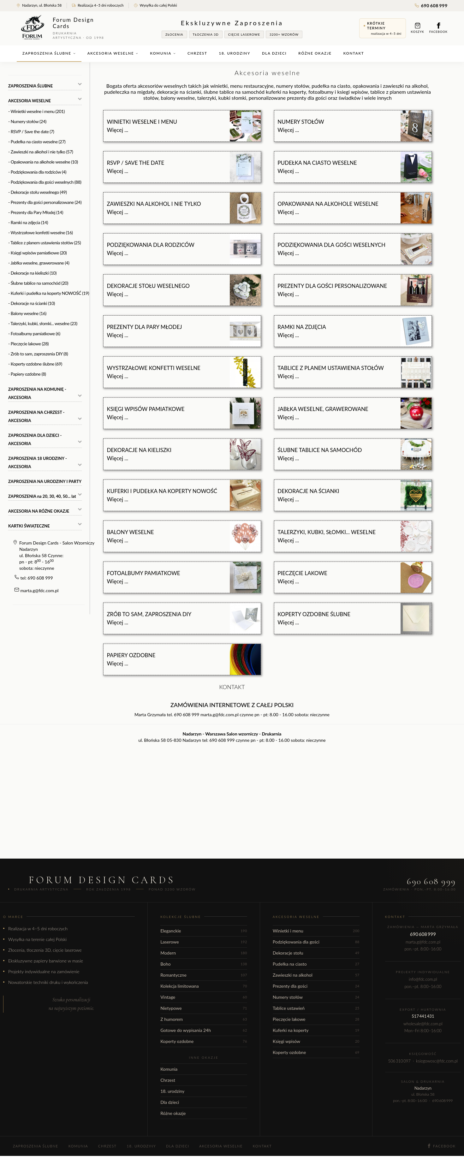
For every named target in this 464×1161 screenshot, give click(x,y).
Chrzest (197, 53)
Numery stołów (316, 997)
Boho (203, 964)
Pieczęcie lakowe (316, 1019)
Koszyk (417, 27)
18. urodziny (234, 53)
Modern (203, 953)
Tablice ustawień (316, 1008)
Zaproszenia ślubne (49, 53)
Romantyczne (203, 975)
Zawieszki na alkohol (316, 975)
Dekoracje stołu (316, 953)
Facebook (438, 27)
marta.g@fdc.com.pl (40, 590)
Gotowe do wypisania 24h (203, 1030)
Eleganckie (203, 930)
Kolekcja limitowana (203, 986)
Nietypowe (203, 1008)
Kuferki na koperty (316, 1030)
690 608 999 (431, 5)
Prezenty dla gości (316, 986)
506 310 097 (399, 1060)
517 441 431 (423, 1016)
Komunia (163, 53)
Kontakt (353, 53)
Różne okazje (314, 53)
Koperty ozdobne (203, 1041)
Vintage (203, 997)
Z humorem (203, 1019)
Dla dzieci (274, 53)
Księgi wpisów (316, 1041)
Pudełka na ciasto (316, 964)
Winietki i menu (316, 930)
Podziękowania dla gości (316, 941)
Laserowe (203, 941)
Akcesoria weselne (113, 53)
